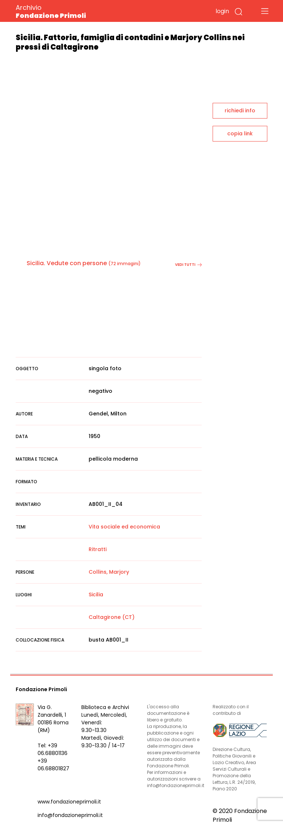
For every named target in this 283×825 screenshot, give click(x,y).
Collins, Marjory (109, 572)
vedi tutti (188, 264)
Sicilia (96, 594)
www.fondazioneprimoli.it (69, 801)
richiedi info (240, 110)
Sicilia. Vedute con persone (67, 263)
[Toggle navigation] (265, 10)
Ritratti (97, 549)
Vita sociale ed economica (124, 526)
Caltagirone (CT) (112, 617)
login (222, 11)
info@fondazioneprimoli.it (70, 815)
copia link (240, 133)
